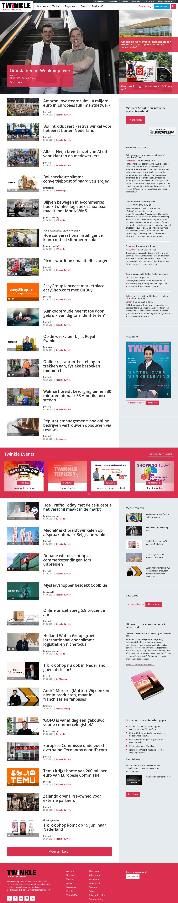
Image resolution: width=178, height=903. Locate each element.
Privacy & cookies (98, 899)
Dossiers (42, 10)
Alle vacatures (154, 622)
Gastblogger (61, 443)
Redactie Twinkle (29, 82)
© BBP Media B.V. (166, 5)
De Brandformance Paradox (141, 778)
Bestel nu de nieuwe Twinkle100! (140, 682)
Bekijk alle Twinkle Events (161, 458)
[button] (13, 483)
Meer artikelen (59, 855)
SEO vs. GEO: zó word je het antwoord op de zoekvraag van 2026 (147, 766)
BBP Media (60, 224)
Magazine (70, 10)
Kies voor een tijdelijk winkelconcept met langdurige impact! (146, 783)
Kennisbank (149, 5)
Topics (56, 10)
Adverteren (112, 5)
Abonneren (99, 5)
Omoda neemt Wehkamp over (40, 74)
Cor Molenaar (61, 683)
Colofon (93, 891)
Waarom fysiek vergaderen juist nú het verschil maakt (146, 773)
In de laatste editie (136, 421)
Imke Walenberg (63, 713)
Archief (69, 887)
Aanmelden (132, 880)
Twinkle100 (97, 10)
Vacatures (136, 5)
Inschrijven (135, 137)
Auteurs (70, 875)
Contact (125, 5)
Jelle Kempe (61, 194)
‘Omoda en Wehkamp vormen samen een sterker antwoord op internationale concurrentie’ (148, 35)
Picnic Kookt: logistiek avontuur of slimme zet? (148, 77)
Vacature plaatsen (136, 622)
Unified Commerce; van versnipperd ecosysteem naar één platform (144, 759)
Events (84, 10)
